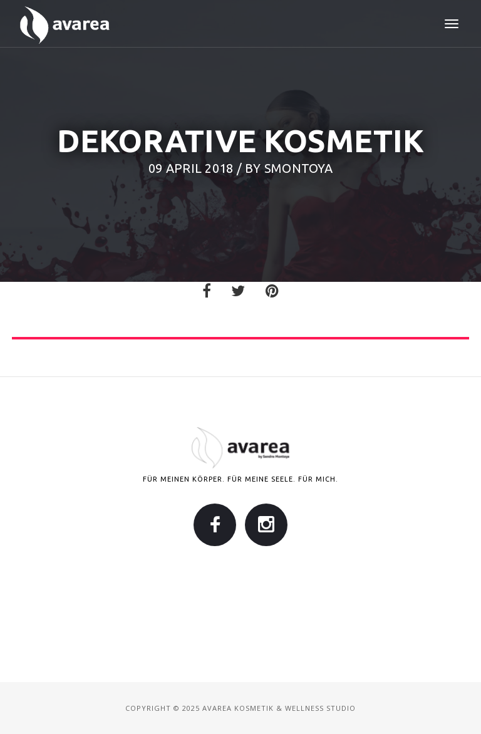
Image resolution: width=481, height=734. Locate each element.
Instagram (266, 525)
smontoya (298, 168)
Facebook (215, 525)
